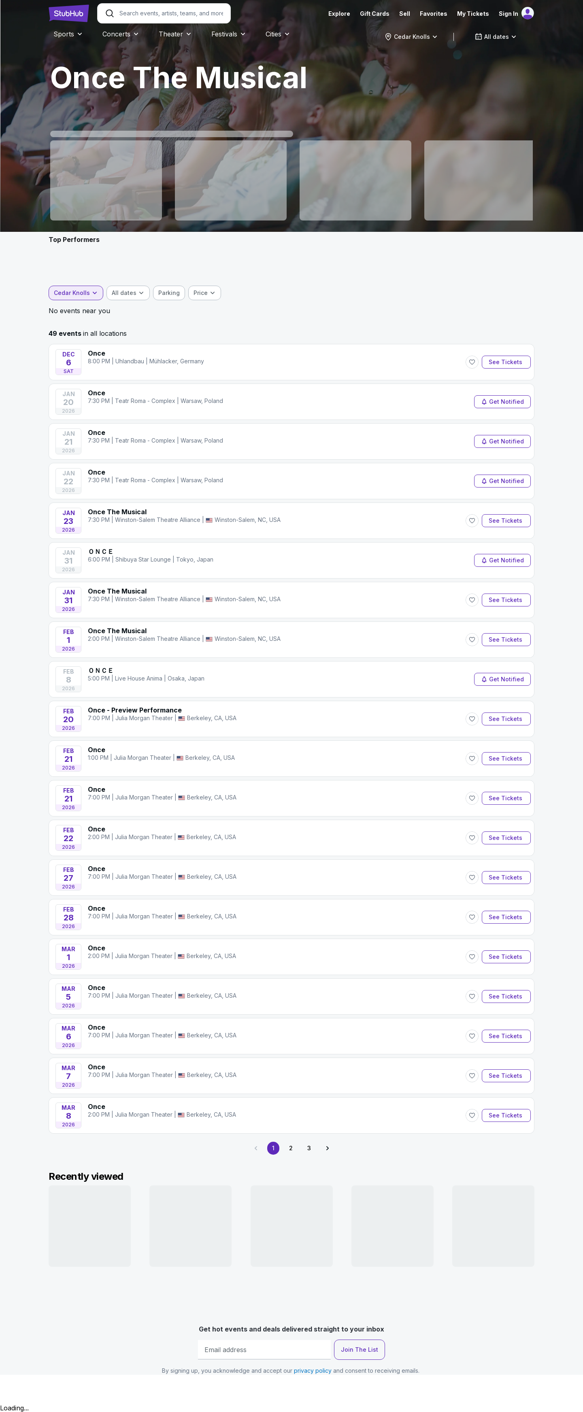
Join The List (359, 1349)
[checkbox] (169, 293)
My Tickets (473, 13)
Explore (339, 13)
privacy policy (313, 1370)
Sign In (508, 13)
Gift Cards (374, 13)
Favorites (433, 13)
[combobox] (411, 37)
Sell (404, 13)
